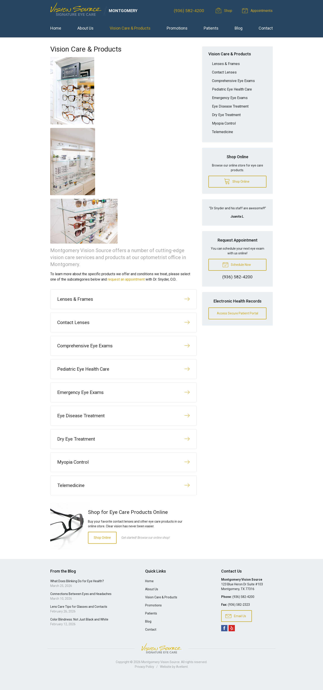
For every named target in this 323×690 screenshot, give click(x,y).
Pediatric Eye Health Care (232, 89)
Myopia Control (224, 123)
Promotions (177, 28)
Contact (266, 28)
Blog (238, 28)
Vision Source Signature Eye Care (161, 659)
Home (55, 28)
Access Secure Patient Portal (237, 313)
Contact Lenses (224, 72)
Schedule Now (236, 264)
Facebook (224, 639)
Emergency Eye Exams (230, 98)
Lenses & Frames (226, 64)
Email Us (235, 627)
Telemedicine (222, 132)
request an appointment (126, 279)
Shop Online (102, 549)
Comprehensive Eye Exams (233, 81)
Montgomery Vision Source (160, 673)
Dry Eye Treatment (226, 115)
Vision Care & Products (130, 28)
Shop (225, 10)
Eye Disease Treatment (230, 106)
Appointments (258, 10)
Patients (211, 28)
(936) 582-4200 (189, 10)
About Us (85, 28)
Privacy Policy (144, 678)
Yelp (232, 639)
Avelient (182, 678)
